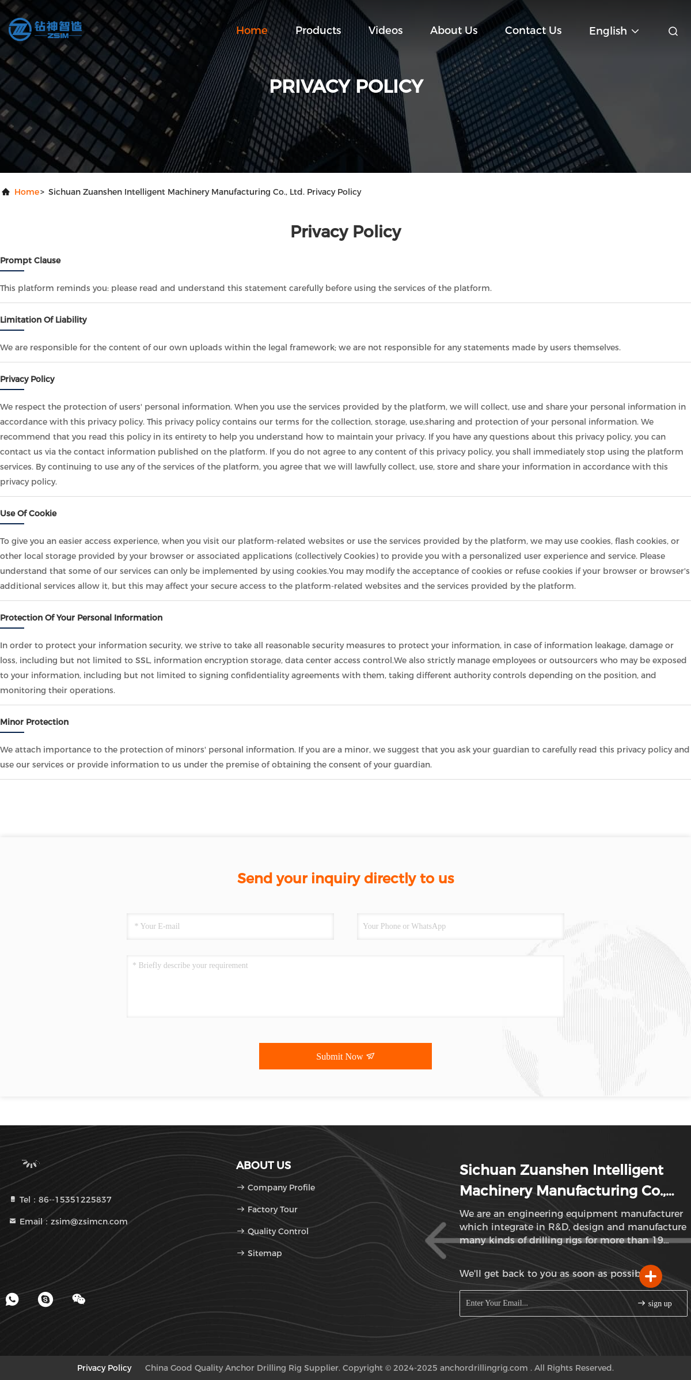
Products (318, 30)
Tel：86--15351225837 (60, 1199)
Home (252, 30)
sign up (654, 1303)
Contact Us (533, 30)
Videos (386, 30)
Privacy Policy (104, 1368)
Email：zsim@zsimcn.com (68, 1221)
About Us (453, 30)
